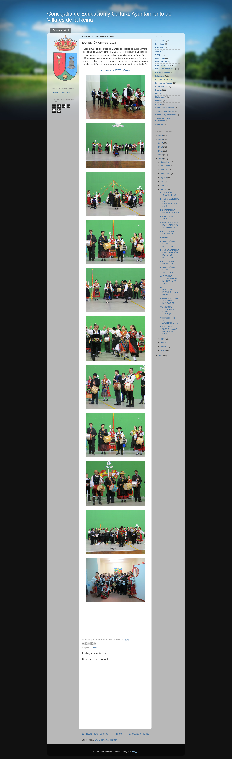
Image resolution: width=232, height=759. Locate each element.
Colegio (158, 55)
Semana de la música (164, 108)
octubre (164, 170)
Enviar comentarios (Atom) (106, 740)
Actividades (160, 40)
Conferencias (161, 62)
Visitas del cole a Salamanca (162, 119)
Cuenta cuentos (162, 65)
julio (163, 181)
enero (163, 350)
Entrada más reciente (95, 733)
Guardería (159, 93)
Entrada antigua (139, 733)
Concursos (160, 58)
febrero (164, 346)
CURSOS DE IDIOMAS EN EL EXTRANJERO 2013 (168, 279)
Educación (160, 76)
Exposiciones (161, 86)
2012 (160, 355)
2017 (160, 143)
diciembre (165, 162)
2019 (160, 135)
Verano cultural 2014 (164, 111)
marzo (164, 343)
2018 (160, 139)
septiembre (166, 174)
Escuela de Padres (163, 83)
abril (163, 339)
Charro (158, 51)
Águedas (159, 124)
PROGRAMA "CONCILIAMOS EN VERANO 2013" (168, 330)
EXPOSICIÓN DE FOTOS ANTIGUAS (168, 243)
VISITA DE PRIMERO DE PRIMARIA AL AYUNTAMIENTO (169, 225)
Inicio (118, 733)
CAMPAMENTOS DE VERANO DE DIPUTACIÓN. (169, 300)
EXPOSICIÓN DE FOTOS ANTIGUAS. (168, 269)
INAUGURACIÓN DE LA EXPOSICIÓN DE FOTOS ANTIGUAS (169, 253)
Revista (158, 104)
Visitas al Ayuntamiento (165, 115)
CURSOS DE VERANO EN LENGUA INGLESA (167, 310)
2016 (160, 147)
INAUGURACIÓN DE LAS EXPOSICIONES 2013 (169, 202)
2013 (160, 158)
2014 (160, 155)
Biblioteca (159, 44)
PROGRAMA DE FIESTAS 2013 (168, 232)
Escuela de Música (163, 79)
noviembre (166, 166)
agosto (164, 177)
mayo (163, 189)
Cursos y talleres (162, 72)
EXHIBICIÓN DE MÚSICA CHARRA (169, 211)
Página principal (61, 30)
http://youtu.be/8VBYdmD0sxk (115, 70)
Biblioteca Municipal (61, 92)
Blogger (135, 751)
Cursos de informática (165, 69)
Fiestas (95, 647)
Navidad (159, 101)
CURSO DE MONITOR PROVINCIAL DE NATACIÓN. (169, 291)
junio (163, 185)
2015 (160, 151)
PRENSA (164, 237)
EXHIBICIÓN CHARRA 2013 (168, 193)
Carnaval (159, 47)
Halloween (160, 97)
